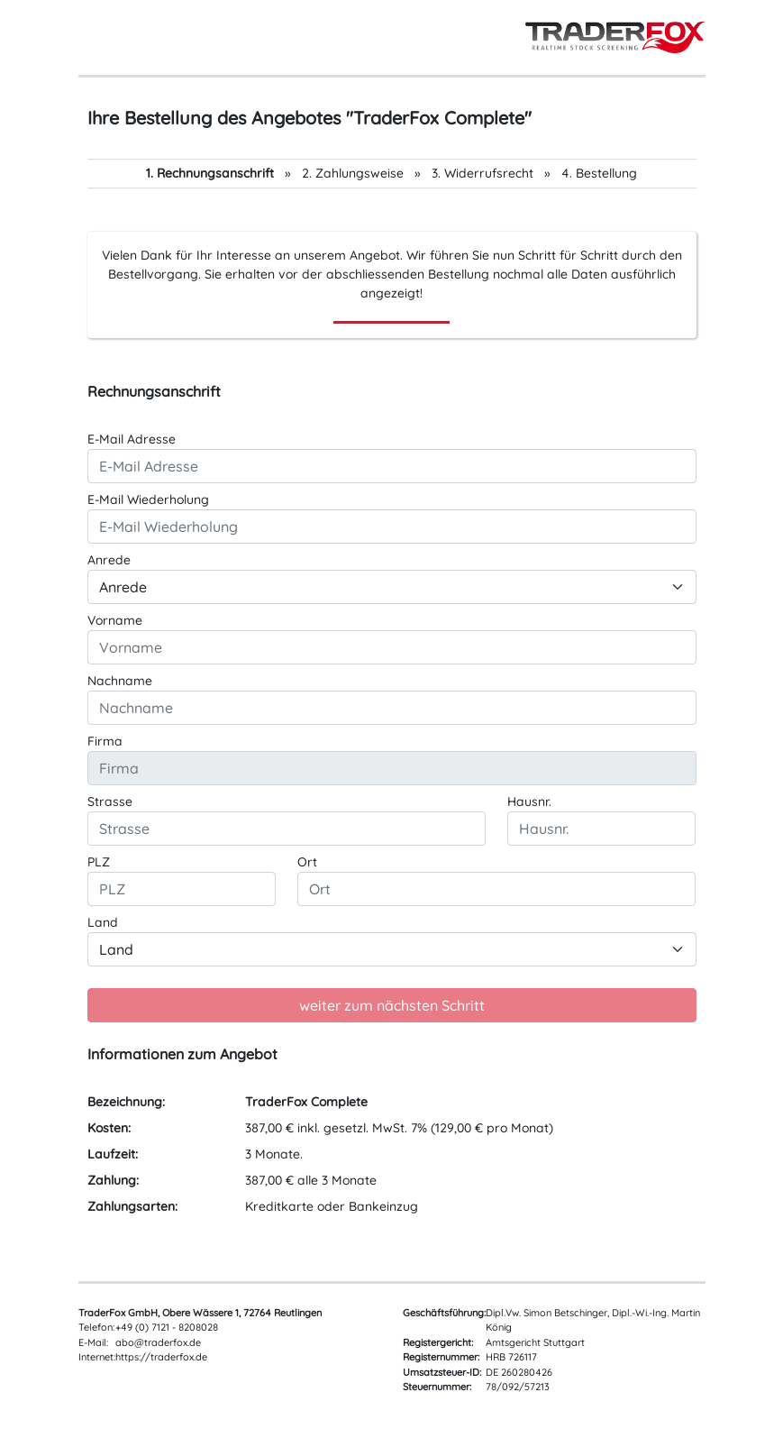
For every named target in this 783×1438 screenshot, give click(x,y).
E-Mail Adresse (131, 439)
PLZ (98, 862)
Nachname (119, 681)
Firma (105, 741)
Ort (307, 862)
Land (102, 922)
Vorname (114, 620)
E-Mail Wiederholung (148, 499)
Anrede (109, 560)
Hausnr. (529, 801)
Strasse (109, 801)
